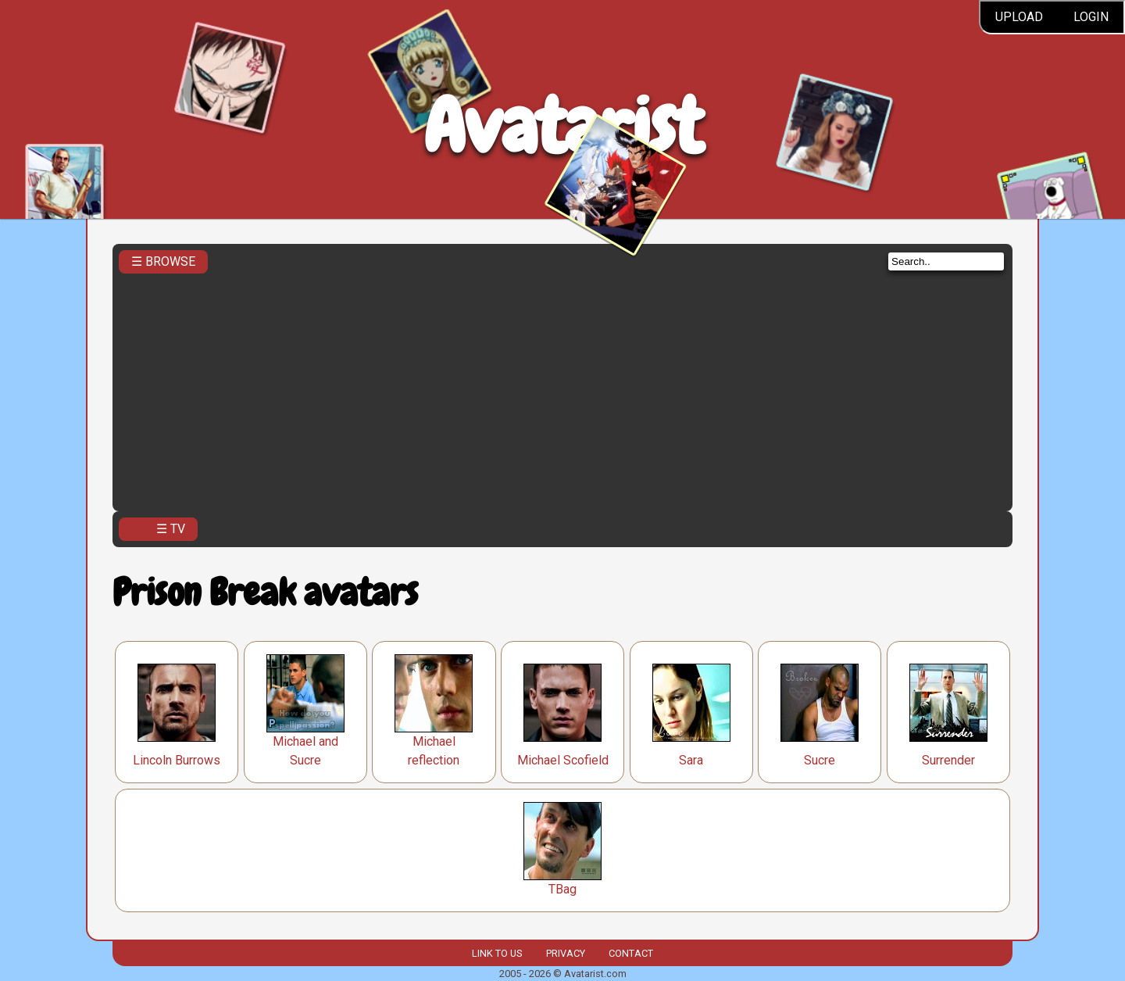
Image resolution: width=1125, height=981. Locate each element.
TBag (562, 889)
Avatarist (562, 126)
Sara (691, 760)
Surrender (948, 760)
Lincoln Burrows (176, 760)
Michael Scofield (563, 760)
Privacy (565, 953)
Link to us (497, 953)
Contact (631, 953)
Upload (1019, 16)
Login (1091, 16)
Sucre (819, 760)
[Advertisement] (562, 387)
